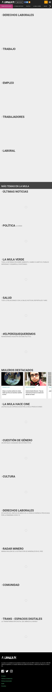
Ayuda (2, 683)
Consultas (3, 686)
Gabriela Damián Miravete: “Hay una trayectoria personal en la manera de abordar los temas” (35, 392)
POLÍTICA (28, 6)
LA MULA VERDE (37, 6)
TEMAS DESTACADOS (6, 6)
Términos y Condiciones (6, 678)
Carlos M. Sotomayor (30, 387)
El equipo (3, 676)
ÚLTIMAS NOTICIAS (18, 6)
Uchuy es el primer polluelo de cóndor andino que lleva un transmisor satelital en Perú (12, 392)
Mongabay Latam (6, 387)
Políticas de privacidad (6, 681)
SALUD (45, 6)
